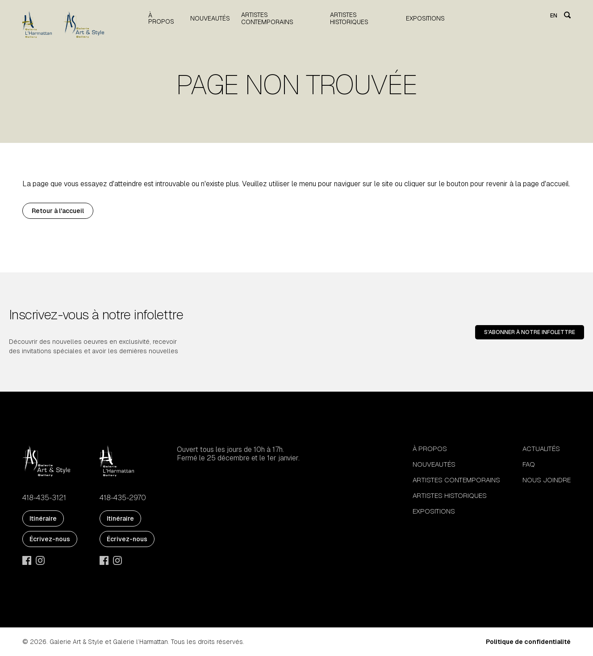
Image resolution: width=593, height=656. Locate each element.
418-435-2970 (123, 497)
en (553, 15)
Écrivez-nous (49, 539)
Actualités (541, 448)
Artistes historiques (349, 18)
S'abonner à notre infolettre (529, 332)
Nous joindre (546, 479)
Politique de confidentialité (528, 642)
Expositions (425, 18)
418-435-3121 (44, 497)
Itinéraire (43, 518)
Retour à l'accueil (58, 211)
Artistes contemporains (267, 18)
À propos (161, 18)
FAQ (528, 464)
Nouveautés (210, 18)
